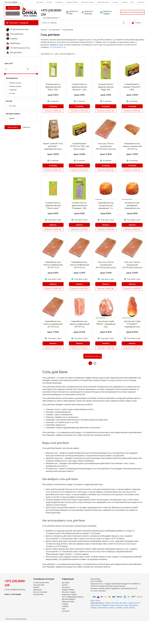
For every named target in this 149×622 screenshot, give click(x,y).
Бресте (137, 603)
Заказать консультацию (132, 12)
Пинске (111, 608)
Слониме (118, 608)
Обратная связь (103, 2)
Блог (132, 2)
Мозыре (93, 608)
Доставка (39, 2)
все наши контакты (51, 18)
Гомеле (107, 603)
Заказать (52, 225)
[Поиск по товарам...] (83, 22)
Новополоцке (103, 608)
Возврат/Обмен (72, 2)
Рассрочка (59, 2)
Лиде (126, 605)
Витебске (123, 603)
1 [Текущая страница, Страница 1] (90, 363)
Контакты (140, 2)
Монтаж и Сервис (87, 2)
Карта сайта (95, 601)
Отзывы (115, 2)
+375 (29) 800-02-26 (57, 47)
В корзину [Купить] (53, 106)
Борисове (119, 605)
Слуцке (125, 608)
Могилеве (115, 603)
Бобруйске (105, 605)
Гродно (131, 603)
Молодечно (133, 605)
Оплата (49, 2)
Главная (124, 2)
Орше (112, 605)
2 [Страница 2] (95, 363)
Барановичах (95, 605)
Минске (132, 608)
